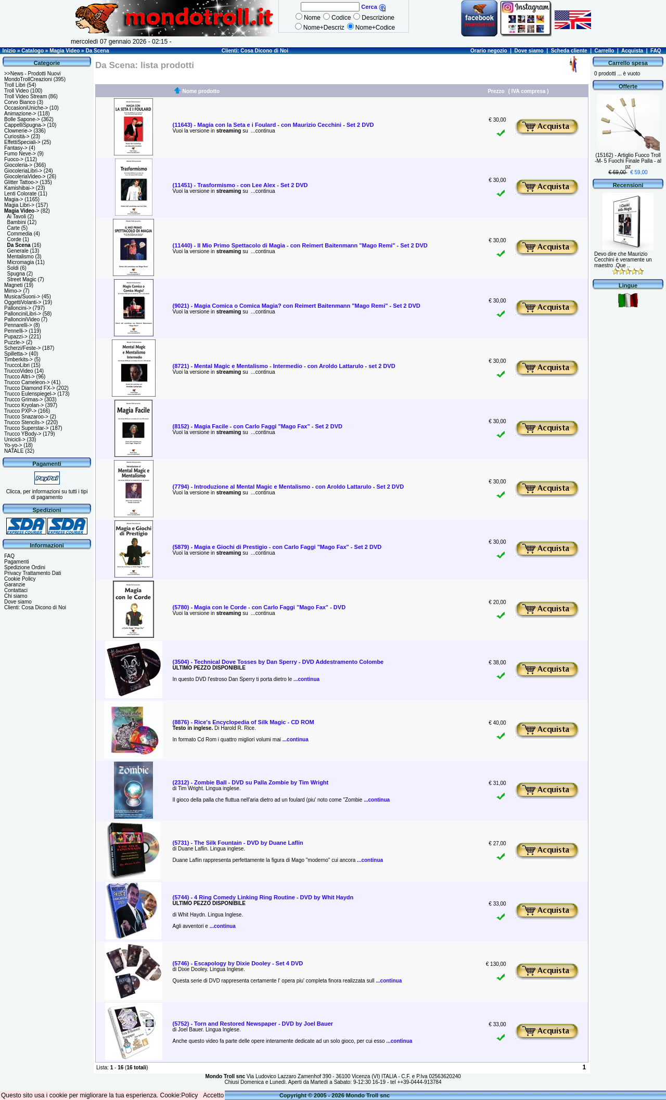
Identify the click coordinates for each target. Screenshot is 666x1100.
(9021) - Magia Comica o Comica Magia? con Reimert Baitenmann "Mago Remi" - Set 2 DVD (296, 306)
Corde (14, 239)
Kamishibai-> (19, 188)
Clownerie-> (18, 131)
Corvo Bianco (19, 102)
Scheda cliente (569, 51)
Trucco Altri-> (19, 376)
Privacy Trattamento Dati (32, 573)
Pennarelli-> (18, 325)
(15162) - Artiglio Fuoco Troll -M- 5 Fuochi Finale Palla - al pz (628, 160)
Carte (13, 228)
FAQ (655, 51)
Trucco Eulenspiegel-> (30, 394)
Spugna (16, 274)
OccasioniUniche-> (26, 108)
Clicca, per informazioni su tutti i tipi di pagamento (47, 494)
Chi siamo (15, 596)
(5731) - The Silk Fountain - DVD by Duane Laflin (238, 843)
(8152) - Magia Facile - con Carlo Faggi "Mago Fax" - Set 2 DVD (257, 426)
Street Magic (21, 279)
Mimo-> (13, 291)
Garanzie (14, 584)
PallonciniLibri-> (22, 314)
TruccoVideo (18, 371)
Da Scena (97, 51)
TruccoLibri (17, 365)
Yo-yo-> (13, 445)
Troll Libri (14, 85)
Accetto (213, 1095)
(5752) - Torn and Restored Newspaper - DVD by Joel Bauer (253, 1023)
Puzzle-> (14, 342)
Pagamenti (16, 562)
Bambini (16, 222)
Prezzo (496, 91)
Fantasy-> (16, 148)
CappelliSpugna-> (25, 125)
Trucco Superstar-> (26, 428)
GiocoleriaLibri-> (23, 171)
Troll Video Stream (25, 96)
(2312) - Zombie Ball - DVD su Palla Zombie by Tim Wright (251, 782)
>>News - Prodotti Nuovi (32, 73)
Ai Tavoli (16, 216)
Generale (18, 251)
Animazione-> (20, 113)
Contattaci (16, 590)
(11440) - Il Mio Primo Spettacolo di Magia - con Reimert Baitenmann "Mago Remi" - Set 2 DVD (300, 245)
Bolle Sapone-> (22, 119)
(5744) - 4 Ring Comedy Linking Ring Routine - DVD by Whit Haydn (263, 897)
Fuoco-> (13, 159)
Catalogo (32, 51)
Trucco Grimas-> (23, 399)
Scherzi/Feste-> (22, 348)
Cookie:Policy (179, 1095)
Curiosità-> (17, 136)
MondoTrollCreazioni (28, 79)
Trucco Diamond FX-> (29, 388)
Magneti (13, 285)
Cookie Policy (20, 579)
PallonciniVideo (22, 319)
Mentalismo (20, 256)
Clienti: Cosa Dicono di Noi (255, 51)
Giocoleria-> (18, 165)
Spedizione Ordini (24, 567)
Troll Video (16, 91)
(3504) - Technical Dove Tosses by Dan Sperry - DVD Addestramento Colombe (278, 662)
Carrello (604, 51)
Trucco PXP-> (20, 411)
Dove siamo (529, 51)
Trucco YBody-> (22, 434)
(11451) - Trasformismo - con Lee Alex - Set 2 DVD (240, 185)
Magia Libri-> (19, 205)
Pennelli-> (16, 331)
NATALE (13, 451)
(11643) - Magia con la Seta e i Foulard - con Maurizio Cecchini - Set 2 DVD (273, 125)
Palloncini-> (17, 308)
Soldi (13, 268)
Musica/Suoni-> (22, 296)
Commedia (19, 234)
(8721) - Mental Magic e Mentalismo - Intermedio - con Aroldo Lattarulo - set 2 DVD (284, 366)
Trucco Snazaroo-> (26, 417)
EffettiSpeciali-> (22, 142)
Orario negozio (488, 51)
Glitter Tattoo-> (21, 182)
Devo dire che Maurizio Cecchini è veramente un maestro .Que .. (623, 259)
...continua (262, 131)
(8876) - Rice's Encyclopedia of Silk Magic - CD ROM (243, 722)
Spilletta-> (16, 354)
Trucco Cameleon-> (27, 382)
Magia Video (64, 51)
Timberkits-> (18, 359)
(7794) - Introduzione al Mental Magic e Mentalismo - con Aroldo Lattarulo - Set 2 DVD (288, 486)
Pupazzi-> (16, 336)
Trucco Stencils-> (24, 422)
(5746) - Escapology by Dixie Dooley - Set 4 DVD (238, 963)
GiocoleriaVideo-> (25, 176)
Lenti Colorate (20, 194)
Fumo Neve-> (20, 153)
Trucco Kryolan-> (24, 405)
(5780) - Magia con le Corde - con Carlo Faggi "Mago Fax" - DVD (259, 607)
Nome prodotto (201, 91)
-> (21, 211)
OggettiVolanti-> (22, 302)
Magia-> (13, 199)
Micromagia (20, 262)
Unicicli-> (14, 439)
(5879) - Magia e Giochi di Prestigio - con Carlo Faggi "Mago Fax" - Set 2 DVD (277, 547)
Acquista (632, 51)
